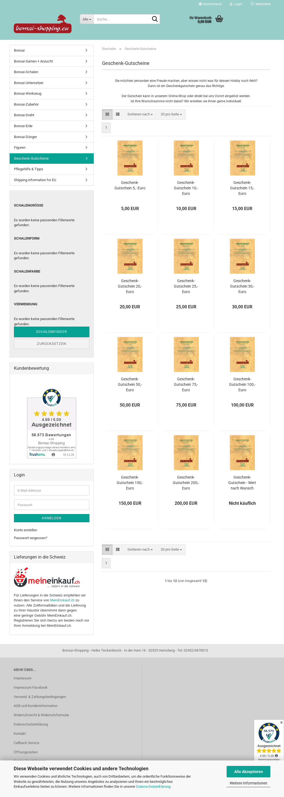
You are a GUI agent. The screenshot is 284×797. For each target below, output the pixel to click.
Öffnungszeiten (26, 752)
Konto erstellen (25, 530)
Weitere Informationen (248, 783)
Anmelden (52, 518)
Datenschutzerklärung (153, 786)
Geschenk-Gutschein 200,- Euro (186, 482)
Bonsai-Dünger (25, 137)
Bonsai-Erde (23, 126)
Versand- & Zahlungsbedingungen (40, 697)
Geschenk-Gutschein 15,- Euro (242, 188)
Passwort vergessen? (30, 538)
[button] (210, 4)
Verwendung (25, 304)
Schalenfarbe (27, 271)
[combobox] (140, 114)
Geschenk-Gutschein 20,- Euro (130, 286)
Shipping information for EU (35, 180)
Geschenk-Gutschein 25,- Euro (186, 286)
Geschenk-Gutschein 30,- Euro (242, 286)
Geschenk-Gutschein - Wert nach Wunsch (242, 482)
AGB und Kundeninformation (35, 706)
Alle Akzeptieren (248, 771)
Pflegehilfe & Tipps (28, 169)
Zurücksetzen (51, 344)
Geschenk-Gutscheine (31, 158)
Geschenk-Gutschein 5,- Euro (130, 185)
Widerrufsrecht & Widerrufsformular (41, 715)
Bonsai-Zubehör (26, 104)
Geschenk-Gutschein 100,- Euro (242, 384)
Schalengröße (28, 205)
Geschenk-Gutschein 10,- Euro (186, 188)
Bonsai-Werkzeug (27, 93)
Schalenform (26, 238)
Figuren (19, 147)
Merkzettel (261, 4)
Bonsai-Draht (24, 115)
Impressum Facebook (31, 687)
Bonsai (19, 50)
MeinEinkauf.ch (62, 600)
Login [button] (236, 4)
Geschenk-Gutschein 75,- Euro (186, 384)
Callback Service (26, 743)
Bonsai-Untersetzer (28, 83)
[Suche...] (86, 19)
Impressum (22, 678)
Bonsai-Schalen (26, 72)
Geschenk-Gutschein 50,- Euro (130, 384)
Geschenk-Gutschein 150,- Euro (130, 482)
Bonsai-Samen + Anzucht (33, 61)
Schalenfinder (51, 332)
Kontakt (20, 734)
